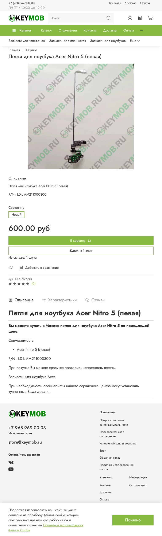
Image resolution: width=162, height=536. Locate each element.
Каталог (21, 30)
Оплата (145, 3)
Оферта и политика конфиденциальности (114, 422)
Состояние (16, 208)
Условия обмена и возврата (118, 443)
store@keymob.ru (25, 442)
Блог (103, 450)
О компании (68, 30)
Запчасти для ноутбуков (108, 40)
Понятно (133, 520)
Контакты (115, 3)
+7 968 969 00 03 (27, 428)
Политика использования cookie (117, 467)
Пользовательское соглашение (112, 434)
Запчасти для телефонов (26, 40)
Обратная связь (110, 457)
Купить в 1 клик (81, 250)
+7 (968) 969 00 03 (21, 3)
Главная (14, 50)
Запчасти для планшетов (67, 40)
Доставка (130, 3)
